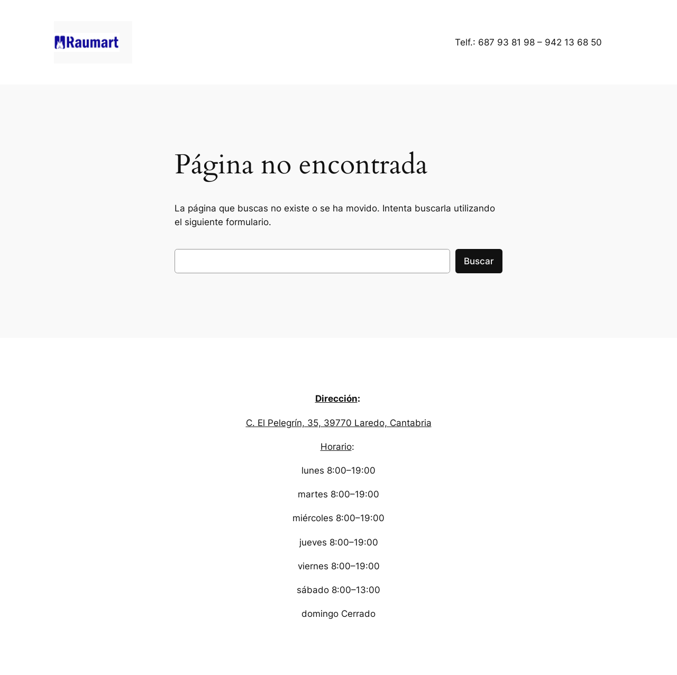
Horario (336, 446)
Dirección (336, 398)
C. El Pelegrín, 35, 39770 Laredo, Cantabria (339, 423)
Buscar (479, 261)
